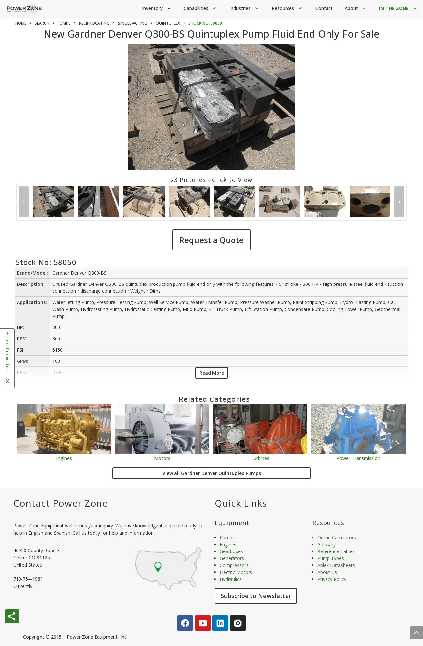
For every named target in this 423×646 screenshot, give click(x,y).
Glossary (326, 544)
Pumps (227, 537)
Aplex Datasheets (336, 565)
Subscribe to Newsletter (256, 596)
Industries (244, 8)
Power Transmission (358, 458)
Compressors (234, 565)
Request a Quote (211, 239)
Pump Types (330, 558)
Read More (211, 373)
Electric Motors (236, 572)
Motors (162, 458)
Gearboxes (231, 551)
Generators (232, 558)
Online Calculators (336, 537)
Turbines (260, 458)
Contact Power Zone (60, 503)
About (356, 8)
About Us (327, 572)
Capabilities (200, 8)
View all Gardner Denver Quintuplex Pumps (211, 473)
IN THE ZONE (398, 8)
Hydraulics (231, 579)
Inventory (157, 8)
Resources (287, 8)
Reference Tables (336, 551)
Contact (324, 8)
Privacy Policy (331, 579)
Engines (63, 458)
